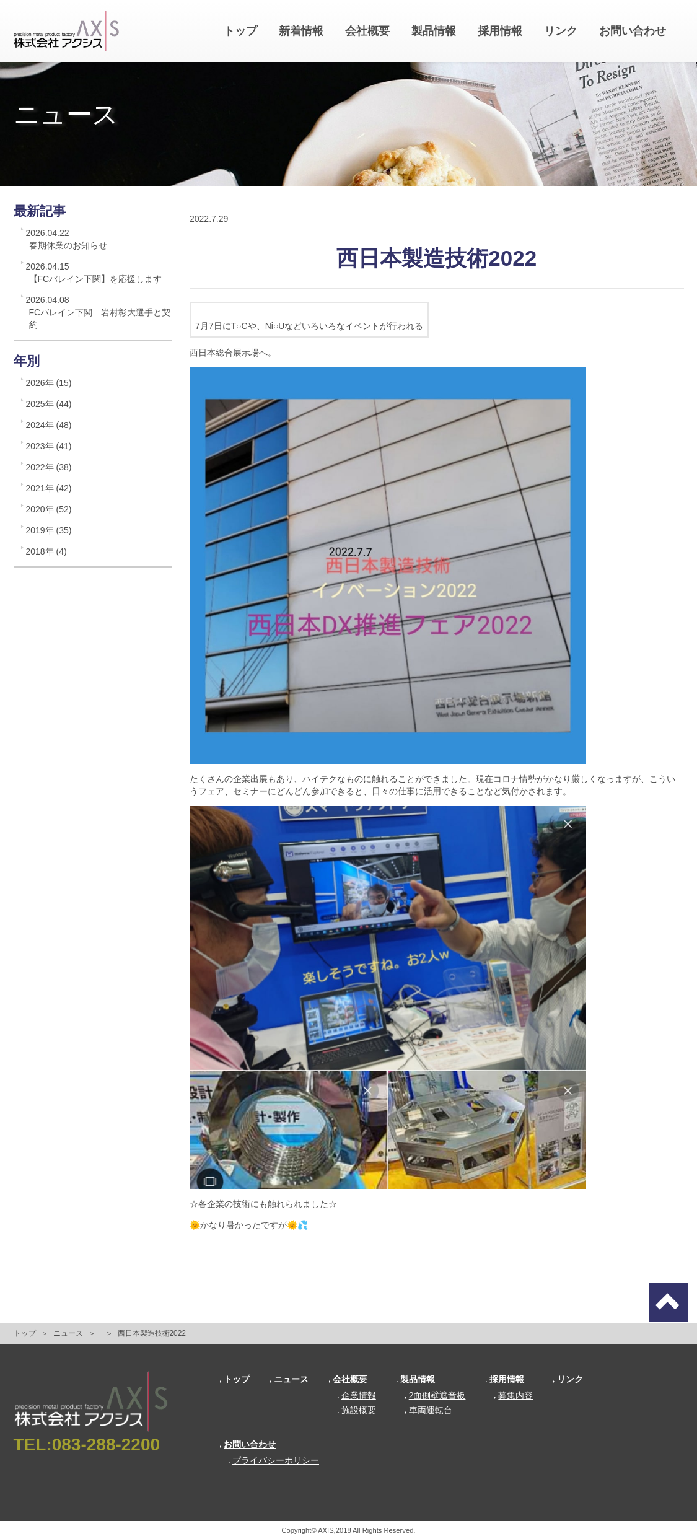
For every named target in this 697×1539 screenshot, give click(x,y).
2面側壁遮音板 (435, 1395)
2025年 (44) (49, 404)
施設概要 (356, 1410)
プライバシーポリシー (273, 1460)
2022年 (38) (49, 467)
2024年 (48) (49, 425)
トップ (240, 31)
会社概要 (367, 31)
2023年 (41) (49, 446)
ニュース (68, 1333)
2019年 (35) (49, 530)
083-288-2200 (106, 1444)
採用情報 (500, 31)
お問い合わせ (632, 31)
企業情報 (356, 1395)
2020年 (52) (49, 509)
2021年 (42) (49, 488)
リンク (560, 31)
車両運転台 (428, 1410)
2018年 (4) (46, 551)
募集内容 (513, 1395)
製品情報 (433, 31)
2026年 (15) (49, 383)
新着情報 (301, 31)
